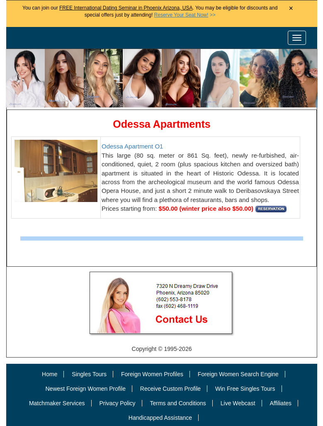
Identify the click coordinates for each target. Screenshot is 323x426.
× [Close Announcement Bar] (291, 8)
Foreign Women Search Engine (238, 374)
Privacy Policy (117, 403)
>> (185, 15)
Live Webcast (238, 403)
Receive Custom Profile (170, 388)
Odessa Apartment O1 (132, 146)
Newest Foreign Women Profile (85, 388)
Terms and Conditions (178, 403)
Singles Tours (89, 374)
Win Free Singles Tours (245, 388)
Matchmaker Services (57, 403)
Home (49, 374)
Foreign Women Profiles (152, 374)
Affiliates (280, 403)
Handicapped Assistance (160, 417)
